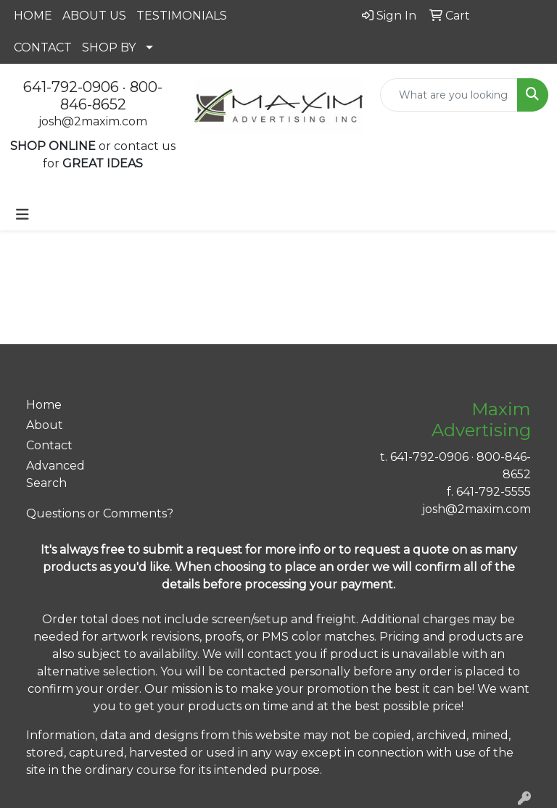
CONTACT (43, 47)
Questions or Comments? (99, 513)
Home (44, 405)
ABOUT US (94, 15)
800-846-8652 (111, 95)
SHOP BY (109, 47)
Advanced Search (55, 474)
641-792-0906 (71, 87)
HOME (33, 15)
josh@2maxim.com (92, 121)
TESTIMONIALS (181, 15)
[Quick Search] (449, 95)
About (44, 425)
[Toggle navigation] (22, 214)
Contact (49, 445)
